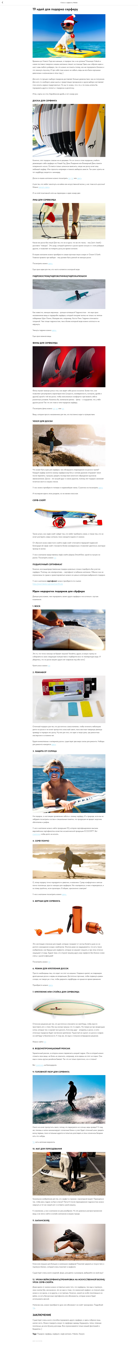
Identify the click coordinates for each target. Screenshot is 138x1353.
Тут (34, 1144)
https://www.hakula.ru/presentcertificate (48, 586)
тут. (63, 410)
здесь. (50, 265)
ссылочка (36, 836)
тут (69, 180)
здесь (79, 180)
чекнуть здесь (44, 189)
